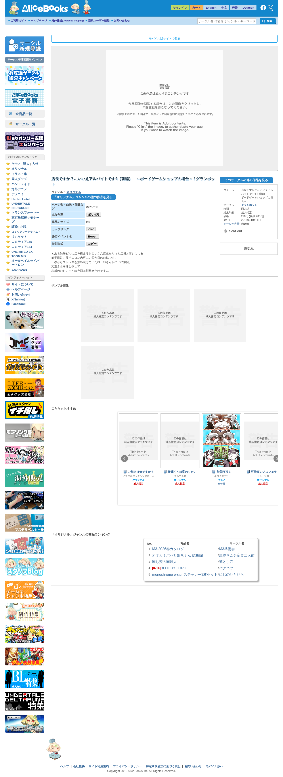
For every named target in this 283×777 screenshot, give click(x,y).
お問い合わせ (122, 20)
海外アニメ (19, 189)
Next (277, 458)
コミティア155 (21, 241)
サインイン (180, 7)
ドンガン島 (263, 476)
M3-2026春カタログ (168, 549)
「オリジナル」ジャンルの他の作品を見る (83, 197)
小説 (23, 226)
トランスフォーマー (25, 212)
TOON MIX (18, 256)
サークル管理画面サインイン (25, 59)
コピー (92, 243)
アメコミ (17, 194)
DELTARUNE (20, 208)
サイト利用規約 (99, 766)
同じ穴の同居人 (164, 562)
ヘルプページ (39, 20)
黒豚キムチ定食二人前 (236, 555)
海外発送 (68, 20)
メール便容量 (231, 223)
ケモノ (16, 163)
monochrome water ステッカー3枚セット (184, 574)
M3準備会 (227, 549)
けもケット (19, 236)
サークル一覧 (22, 124)
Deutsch (248, 7)
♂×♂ (91, 229)
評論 (14, 226)
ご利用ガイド (19, 20)
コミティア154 (21, 247)
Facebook (18, 304)
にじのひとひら (231, 574)
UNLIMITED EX (22, 251)
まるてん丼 (180, 476)
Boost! (93, 236)
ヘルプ (64, 766)
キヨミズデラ (221, 476)
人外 (35, 163)
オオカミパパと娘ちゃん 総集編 (177, 555)
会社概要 (79, 766)
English (211, 7)
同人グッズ (19, 179)
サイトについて (22, 284)
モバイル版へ (214, 766)
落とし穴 (226, 562)
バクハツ (226, 568)
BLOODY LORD (173, 568)
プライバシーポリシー (127, 766)
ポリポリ (93, 214)
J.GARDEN (19, 269)
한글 (235, 7)
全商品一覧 (20, 114)
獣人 (26, 163)
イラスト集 (19, 174)
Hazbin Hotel (20, 199)
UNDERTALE (20, 203)
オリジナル (19, 169)
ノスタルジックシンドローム (138, 476)
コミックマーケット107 (25, 231)
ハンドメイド (20, 184)
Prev (124, 458)
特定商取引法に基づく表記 (163, 766)
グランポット (249, 205)
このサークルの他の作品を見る (246, 180)
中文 (224, 7)
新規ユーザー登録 (98, 20)
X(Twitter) (18, 299)
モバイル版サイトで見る (164, 38)
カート (196, 7)
